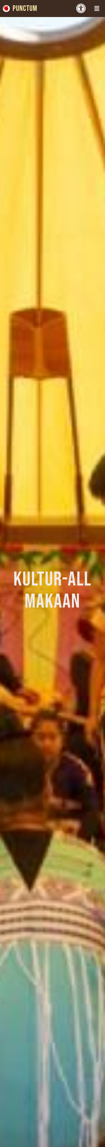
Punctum (25, 8)
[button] (97, 8)
